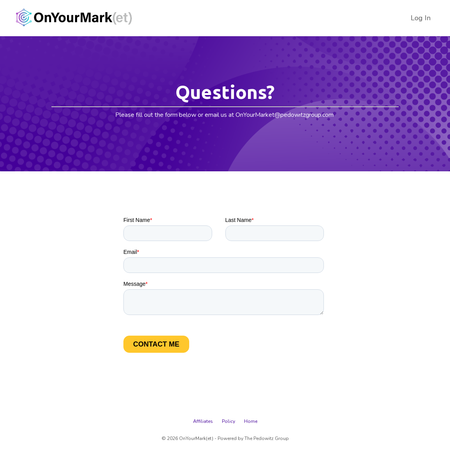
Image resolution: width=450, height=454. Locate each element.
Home (250, 421)
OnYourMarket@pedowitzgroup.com (285, 115)
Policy (228, 421)
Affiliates (203, 421)
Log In (421, 18)
